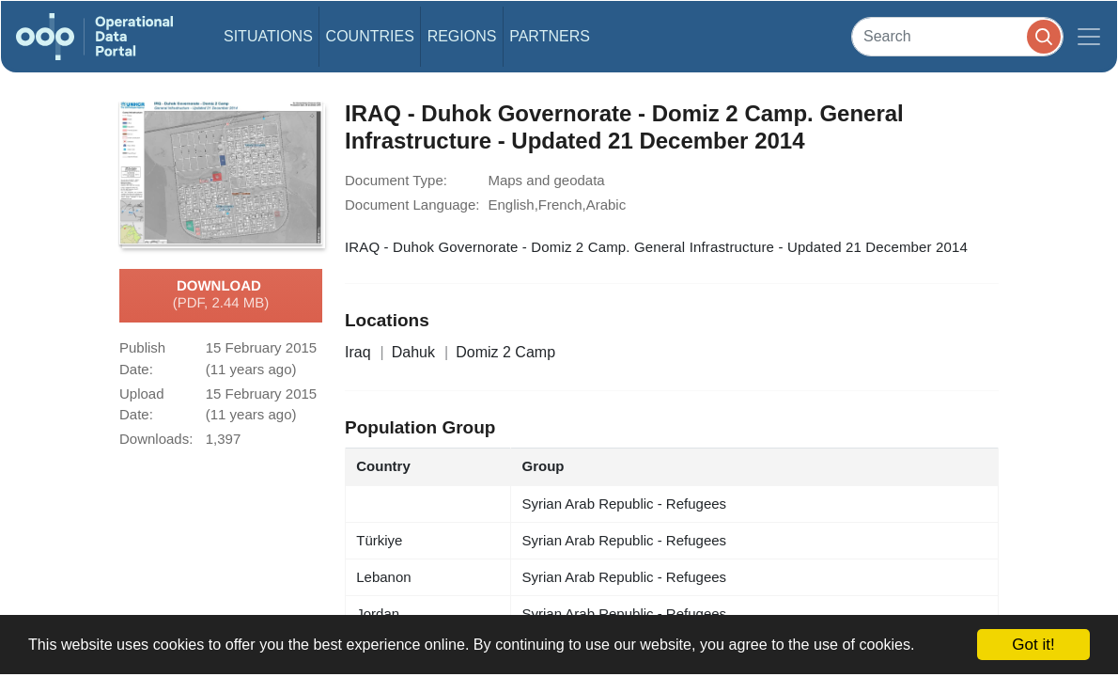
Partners (549, 36)
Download (221, 295)
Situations (268, 36)
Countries (370, 36)
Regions (462, 36)
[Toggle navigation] (1089, 37)
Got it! (1033, 644)
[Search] (957, 36)
